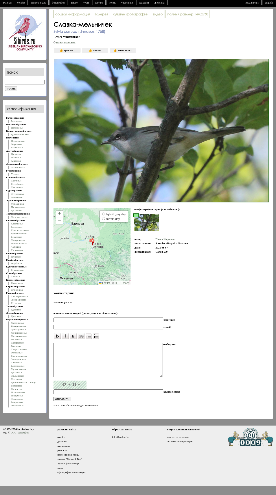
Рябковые (16, 256)
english (269, 2)
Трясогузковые (18, 329)
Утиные (15, 174)
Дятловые (16, 316)
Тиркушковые (18, 240)
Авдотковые (17, 223)
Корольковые (17, 365)
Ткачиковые (17, 399)
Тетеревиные (17, 193)
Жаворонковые (18, 326)
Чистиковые (17, 250)
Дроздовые (16, 372)
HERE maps (122, 283)
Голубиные (16, 263)
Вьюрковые (17, 402)
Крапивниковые (19, 356)
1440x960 (187, 14)
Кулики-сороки (18, 233)
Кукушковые (17, 270)
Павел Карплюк (65, 42)
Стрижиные (17, 289)
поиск (112, 2)
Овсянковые (17, 405)
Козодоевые (17, 283)
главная (7, 2)
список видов (38, 2)
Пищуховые (17, 395)
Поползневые (18, 392)
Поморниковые (19, 243)
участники (127, 2)
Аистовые (16, 160)
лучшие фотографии (130, 14)
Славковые (16, 362)
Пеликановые (18, 141)
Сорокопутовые (19, 336)
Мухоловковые (18, 369)
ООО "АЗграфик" (20, 439)
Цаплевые (16, 154)
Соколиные (17, 187)
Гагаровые (16, 121)
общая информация (72, 14)
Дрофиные (16, 210)
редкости (144, 2)
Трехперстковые (19, 217)
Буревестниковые (20, 134)
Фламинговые (18, 167)
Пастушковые (18, 207)
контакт (99, 2)
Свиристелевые (19, 349)
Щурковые (16, 303)
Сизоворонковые (19, 296)
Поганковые (17, 127)
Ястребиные (17, 184)
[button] (92, 242)
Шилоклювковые (20, 230)
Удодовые (16, 309)
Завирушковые (18, 359)
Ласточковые (17, 322)
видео (74, 2)
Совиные (15, 276)
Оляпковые (16, 352)
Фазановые (16, 197)
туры (86, 2)
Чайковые (16, 246)
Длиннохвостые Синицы (23, 382)
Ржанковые (16, 227)
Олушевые (16, 144)
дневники (160, 2)
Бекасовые (16, 236)
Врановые (16, 346)
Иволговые (16, 339)
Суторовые (16, 379)
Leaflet (104, 283)
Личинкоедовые (19, 332)
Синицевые (17, 389)
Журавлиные (17, 203)
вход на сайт (252, 2)
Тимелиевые (17, 375)
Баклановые (17, 147)
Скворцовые (17, 342)
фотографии (59, 2)
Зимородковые (18, 299)
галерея (101, 14)
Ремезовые (16, 385)
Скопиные (16, 180)
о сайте (21, 2)
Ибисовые (16, 157)
